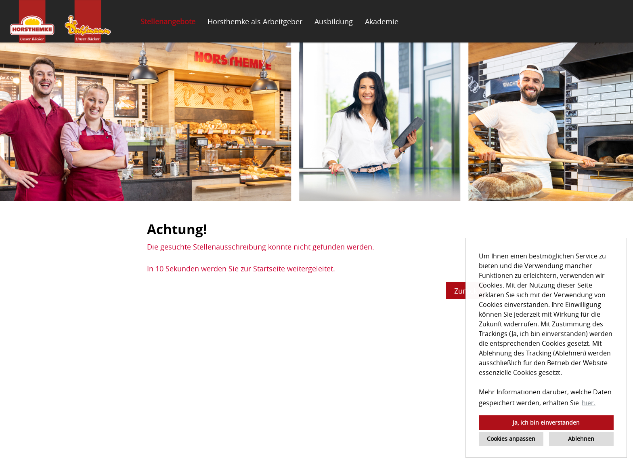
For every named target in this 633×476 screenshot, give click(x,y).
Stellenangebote (167, 21)
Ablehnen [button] (581, 438)
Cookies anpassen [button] (511, 438)
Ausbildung (333, 21)
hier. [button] (588, 402)
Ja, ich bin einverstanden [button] (546, 422)
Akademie (381, 21)
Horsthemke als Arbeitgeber (255, 21)
